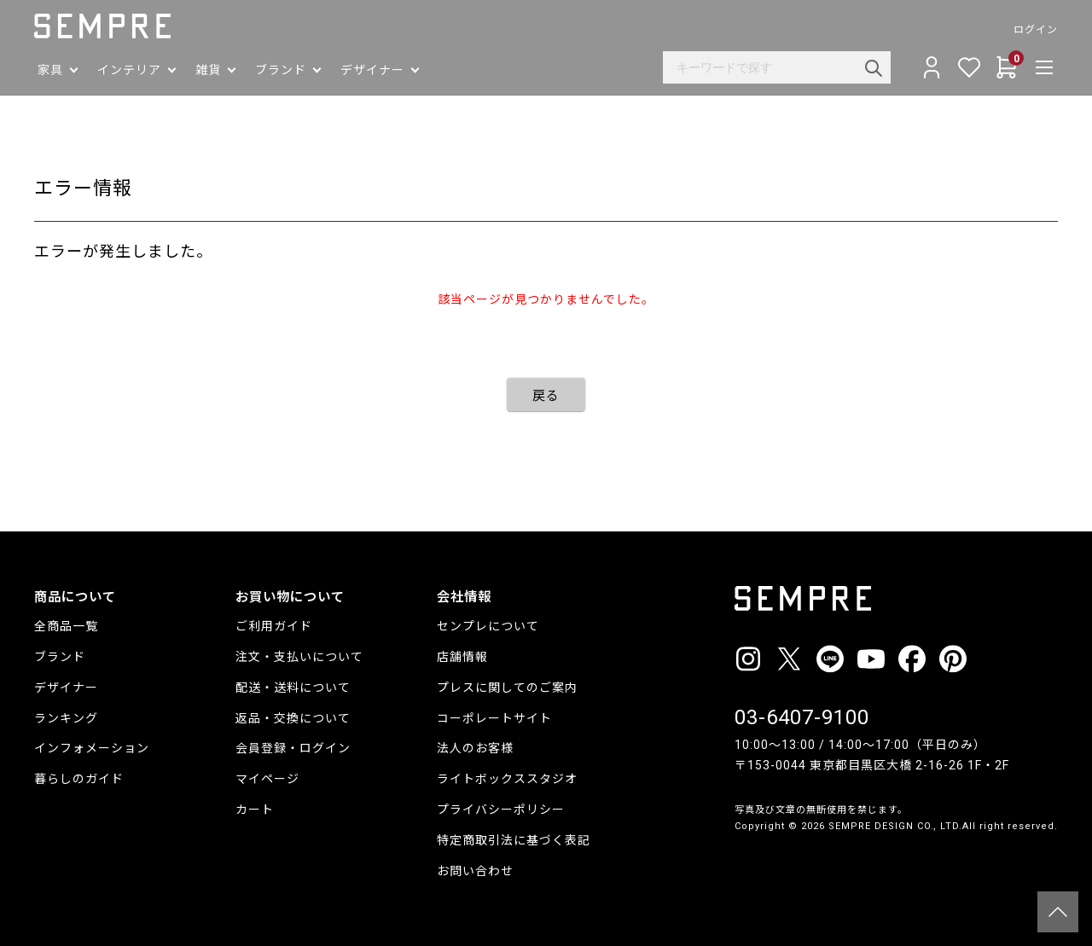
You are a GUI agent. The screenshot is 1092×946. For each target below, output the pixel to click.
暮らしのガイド (79, 779)
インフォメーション (91, 748)
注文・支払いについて (299, 657)
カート (254, 809)
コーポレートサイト (494, 718)
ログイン (1036, 30)
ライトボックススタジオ (507, 779)
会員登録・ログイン (293, 748)
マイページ (267, 779)
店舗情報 (462, 657)
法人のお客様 (475, 748)
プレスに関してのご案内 (507, 687)
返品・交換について (293, 718)
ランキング (66, 718)
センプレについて (488, 626)
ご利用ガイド (273, 626)
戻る (546, 395)
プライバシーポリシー (501, 809)
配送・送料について (293, 687)
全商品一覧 (66, 626)
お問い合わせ (475, 871)
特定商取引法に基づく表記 (513, 840)
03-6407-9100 (802, 717)
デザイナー (66, 687)
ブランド (59, 657)
